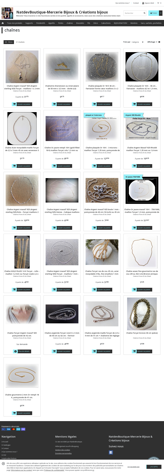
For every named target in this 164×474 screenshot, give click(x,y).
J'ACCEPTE (154, 467)
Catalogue (6, 445)
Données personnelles (63, 453)
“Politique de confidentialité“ (54, 470)
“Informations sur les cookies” (21, 470)
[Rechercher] (144, 13)
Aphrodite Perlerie (9, 458)
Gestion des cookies (62, 450)
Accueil (5, 442)
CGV (4, 455)
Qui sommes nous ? (9, 452)
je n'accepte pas (133, 467)
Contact (136, 3)
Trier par (126, 42)
